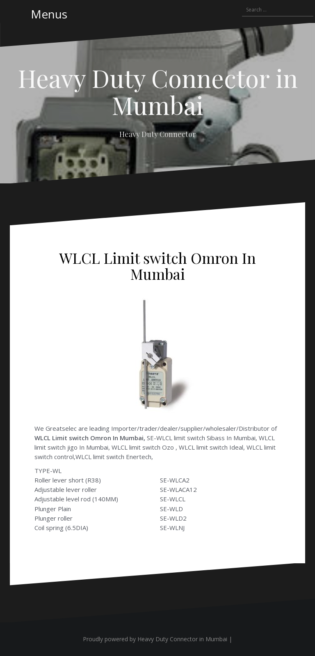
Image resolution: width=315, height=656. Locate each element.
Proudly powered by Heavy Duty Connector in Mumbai (155, 639)
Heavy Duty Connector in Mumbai (158, 91)
